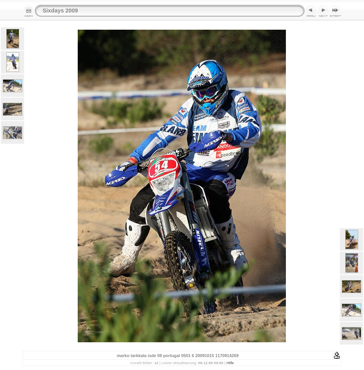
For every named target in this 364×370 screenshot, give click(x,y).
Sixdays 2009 (60, 10)
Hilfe (230, 363)
